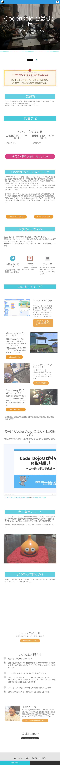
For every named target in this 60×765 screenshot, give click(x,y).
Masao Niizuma (36, 486)
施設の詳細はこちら (30, 639)
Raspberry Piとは (20, 406)
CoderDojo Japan (20, 215)
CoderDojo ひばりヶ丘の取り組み (20, 486)
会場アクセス (15, 762)
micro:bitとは (37, 380)
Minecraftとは (19, 353)
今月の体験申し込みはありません (30, 156)
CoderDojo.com (39, 215)
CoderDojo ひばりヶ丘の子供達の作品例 (39, 320)
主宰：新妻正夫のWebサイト (34, 718)
